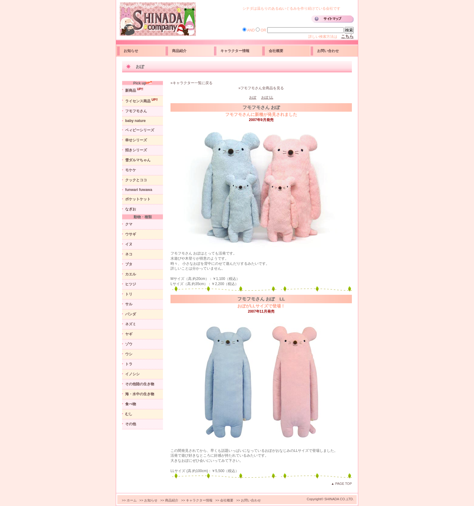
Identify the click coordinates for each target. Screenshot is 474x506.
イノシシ (132, 374)
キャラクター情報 (234, 51)
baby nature (135, 121)
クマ (128, 224)
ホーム (132, 500)
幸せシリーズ (136, 140)
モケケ (130, 170)
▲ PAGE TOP (341, 483)
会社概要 (276, 51)
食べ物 (130, 404)
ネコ (128, 254)
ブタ (128, 264)
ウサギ (130, 234)
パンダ (130, 314)
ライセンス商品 (141, 100)
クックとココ (136, 180)
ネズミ (130, 324)
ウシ (128, 354)
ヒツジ (130, 284)
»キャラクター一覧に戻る (191, 83)
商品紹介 (179, 51)
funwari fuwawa (138, 190)
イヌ (128, 244)
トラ (128, 364)
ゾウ (128, 344)
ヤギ (128, 334)
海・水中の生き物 (139, 394)
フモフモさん (136, 111)
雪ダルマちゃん (138, 160)
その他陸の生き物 (139, 384)
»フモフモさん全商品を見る (261, 88)
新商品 (134, 90)
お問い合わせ (328, 51)
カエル (130, 274)
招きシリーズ (136, 150)
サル (128, 304)
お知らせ (131, 51)
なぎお (130, 209)
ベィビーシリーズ (139, 130)
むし (128, 414)
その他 (130, 424)
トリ (128, 294)
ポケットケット (138, 199)
